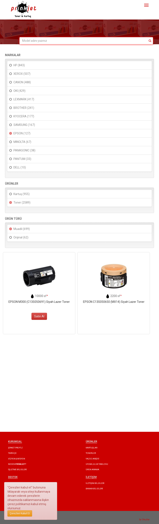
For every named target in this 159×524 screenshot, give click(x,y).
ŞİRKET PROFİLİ (15, 448)
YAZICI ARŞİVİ (92, 459)
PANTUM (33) (22, 159)
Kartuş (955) (21, 194)
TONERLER (91, 453)
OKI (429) (19, 90)
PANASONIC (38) (24, 150)
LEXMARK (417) (23, 99)
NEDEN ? (17, 464)
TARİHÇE (12, 453)
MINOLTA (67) (22, 142)
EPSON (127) (21, 133)
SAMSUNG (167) (24, 124)
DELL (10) (19, 167)
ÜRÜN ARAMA (92, 469)
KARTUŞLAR (91, 448)
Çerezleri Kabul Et (20, 513)
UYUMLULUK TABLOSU (97, 464)
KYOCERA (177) (23, 116)
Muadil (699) (21, 229)
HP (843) (19, 65)
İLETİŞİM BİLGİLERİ (95, 483)
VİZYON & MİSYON (16, 459)
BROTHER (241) (23, 107)
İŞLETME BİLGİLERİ (17, 469)
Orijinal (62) (20, 237)
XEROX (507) (21, 73)
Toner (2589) (21, 202)
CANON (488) (22, 82)
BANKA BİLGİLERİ (94, 488)
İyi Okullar (144, 519)
